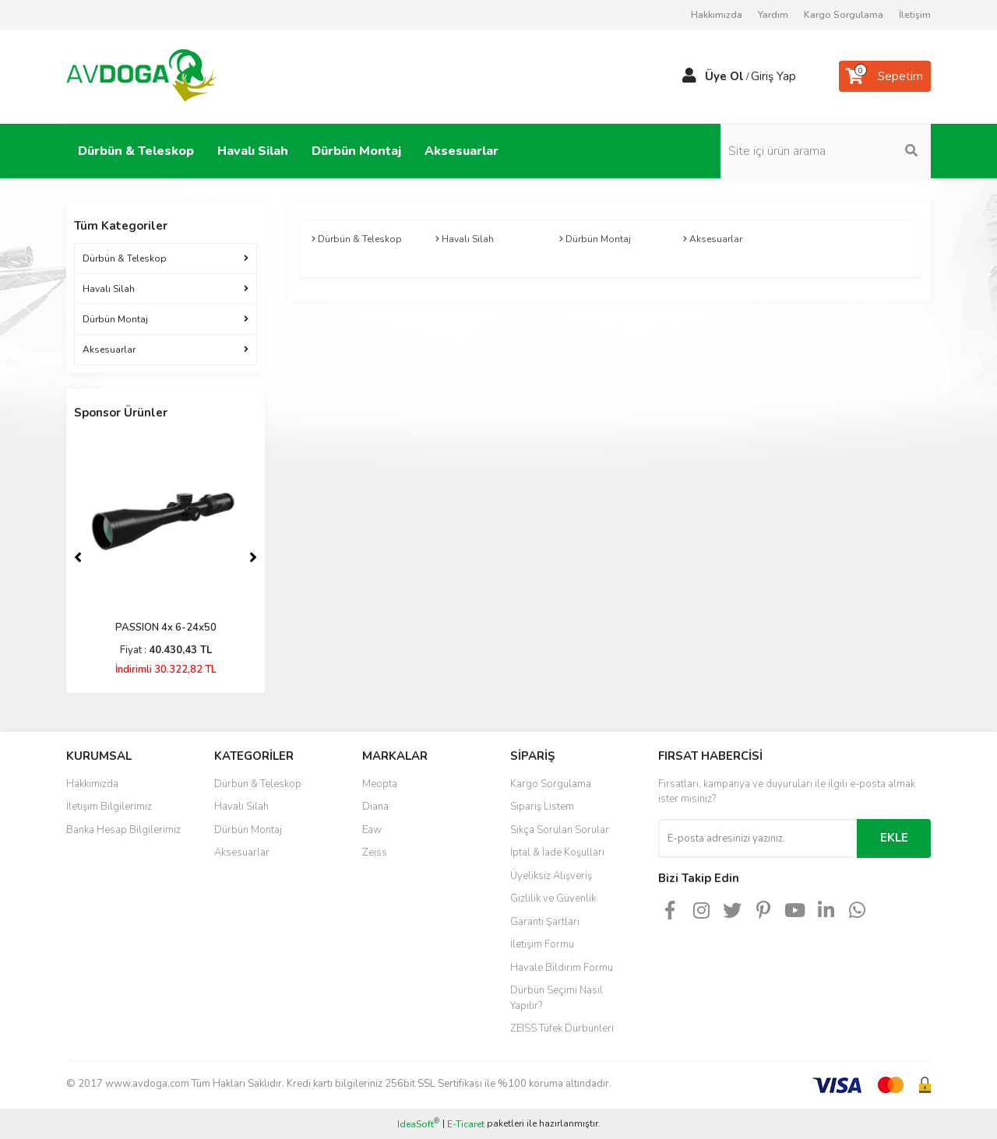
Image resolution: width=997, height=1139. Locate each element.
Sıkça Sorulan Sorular (559, 830)
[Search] (825, 151)
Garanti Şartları (545, 922)
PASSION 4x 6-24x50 (166, 627)
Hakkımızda (716, 15)
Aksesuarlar (242, 852)
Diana (375, 807)
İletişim (915, 15)
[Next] (253, 557)
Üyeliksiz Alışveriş (551, 876)
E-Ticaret (465, 1124)
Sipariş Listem (542, 807)
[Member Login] (689, 76)
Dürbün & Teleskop (257, 784)
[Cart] (885, 76)
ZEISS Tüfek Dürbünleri (562, 1028)
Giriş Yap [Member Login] (773, 76)
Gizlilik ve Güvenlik (553, 898)
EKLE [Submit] (894, 837)
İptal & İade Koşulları (557, 852)
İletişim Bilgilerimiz (109, 807)
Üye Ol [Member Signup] (724, 76)
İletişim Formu (542, 944)
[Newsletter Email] (757, 838)
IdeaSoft (418, 1123)
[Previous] (78, 557)
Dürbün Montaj (248, 830)
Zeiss (374, 852)
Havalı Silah (241, 807)
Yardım (773, 15)
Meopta (379, 784)
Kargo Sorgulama (843, 15)
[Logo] (142, 75)
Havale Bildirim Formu (561, 968)
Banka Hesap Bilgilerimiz (123, 830)
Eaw (372, 830)
